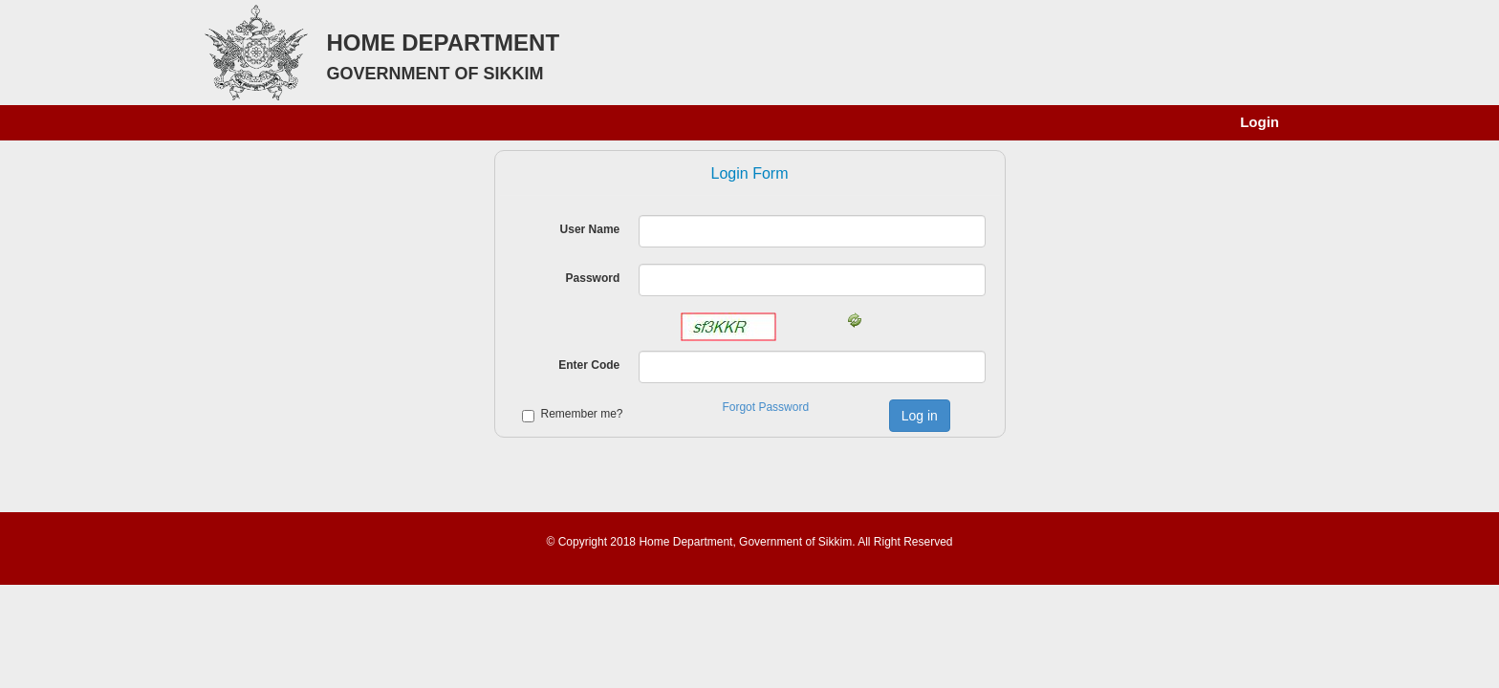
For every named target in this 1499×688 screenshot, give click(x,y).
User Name (590, 229)
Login (1259, 122)
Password (593, 278)
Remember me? (582, 413)
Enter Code (588, 365)
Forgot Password (765, 407)
